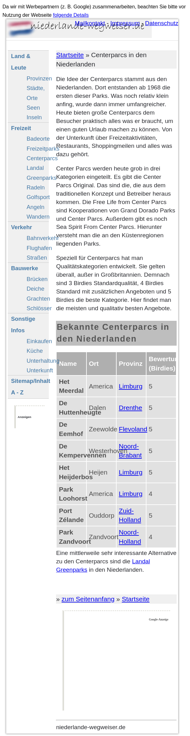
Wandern (37, 216)
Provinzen (37, 78)
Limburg (130, 386)
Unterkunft (37, 370)
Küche (34, 351)
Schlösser (37, 308)
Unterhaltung (37, 360)
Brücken (37, 279)
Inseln (34, 117)
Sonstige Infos (23, 325)
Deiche (35, 288)
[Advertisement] (117, 666)
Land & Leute (20, 62)
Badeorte (37, 138)
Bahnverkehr (37, 238)
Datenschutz (161, 23)
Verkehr (21, 227)
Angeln (35, 207)
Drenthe (130, 407)
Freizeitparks (37, 148)
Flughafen (37, 248)
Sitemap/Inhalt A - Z (30, 387)
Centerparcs (37, 158)
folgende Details (71, 15)
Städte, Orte (35, 93)
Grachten (37, 298)
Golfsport (37, 197)
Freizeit (21, 128)
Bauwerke (24, 268)
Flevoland (133, 429)
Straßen (36, 257)
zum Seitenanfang (88, 598)
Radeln (35, 187)
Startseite (70, 54)
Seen (33, 107)
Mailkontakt (90, 23)
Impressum (125, 23)
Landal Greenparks (37, 173)
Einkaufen (37, 341)
